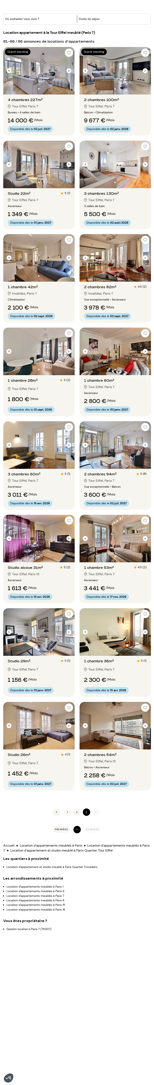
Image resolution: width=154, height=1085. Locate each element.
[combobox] (32, 33)
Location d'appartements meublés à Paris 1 (35, 872)
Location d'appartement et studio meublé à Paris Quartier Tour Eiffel (61, 836)
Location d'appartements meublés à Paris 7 (35, 881)
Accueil (9, 831)
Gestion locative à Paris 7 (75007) (29, 915)
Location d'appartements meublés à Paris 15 (36, 891)
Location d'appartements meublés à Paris (51, 831)
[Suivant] (96, 798)
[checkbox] (69, 132)
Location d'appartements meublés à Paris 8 (35, 886)
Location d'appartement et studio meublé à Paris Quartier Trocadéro (52, 853)
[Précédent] (56, 798)
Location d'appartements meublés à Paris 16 (36, 895)
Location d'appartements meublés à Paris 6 (35, 877)
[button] (8, 1078)
